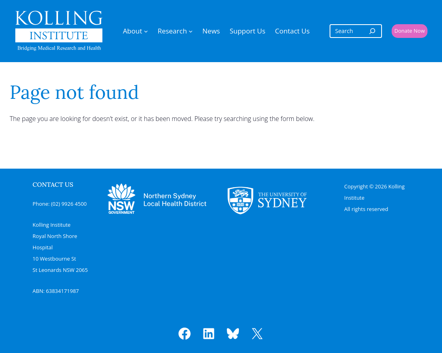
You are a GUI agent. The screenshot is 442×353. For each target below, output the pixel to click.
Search (52, 141)
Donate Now (409, 30)
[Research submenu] (191, 31)
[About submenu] (146, 31)
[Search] (372, 31)
